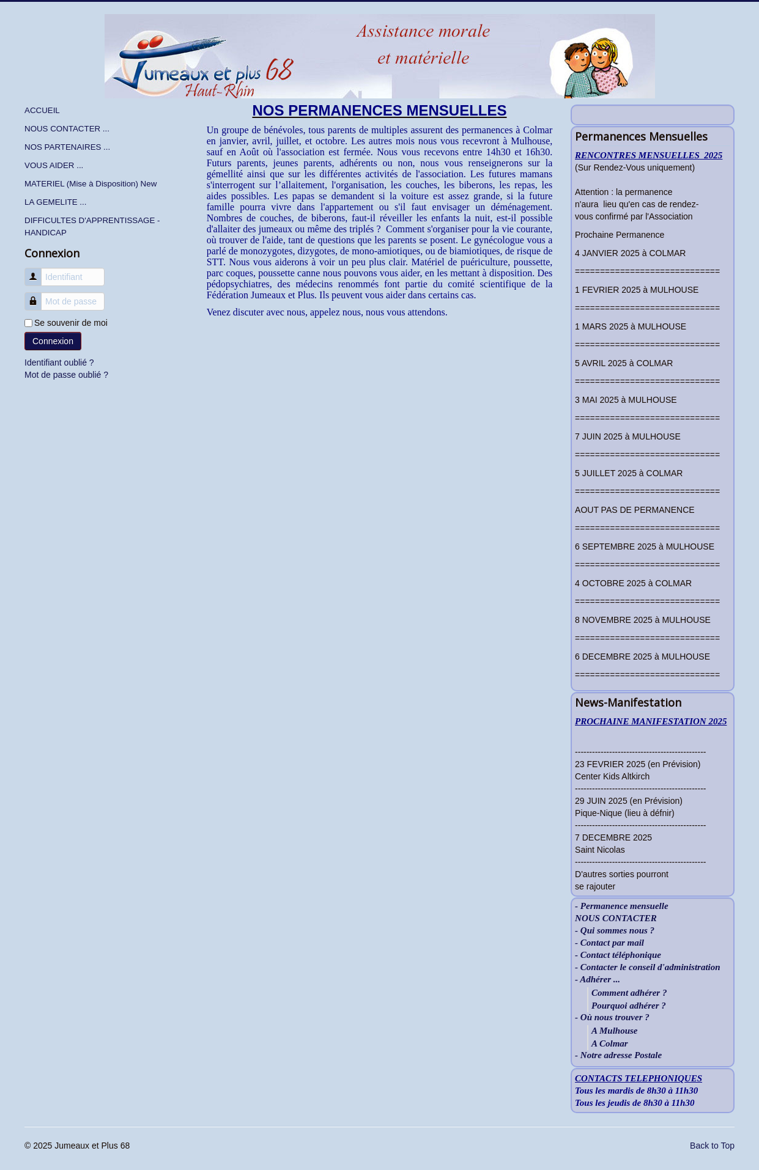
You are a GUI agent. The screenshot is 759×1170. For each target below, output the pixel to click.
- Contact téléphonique (618, 955)
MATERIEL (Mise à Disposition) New (90, 183)
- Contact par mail (609, 942)
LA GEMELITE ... (55, 202)
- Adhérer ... (597, 979)
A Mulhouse (614, 1031)
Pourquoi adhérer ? (628, 1005)
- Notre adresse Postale (618, 1055)
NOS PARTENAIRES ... (67, 147)
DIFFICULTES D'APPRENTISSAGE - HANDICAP (92, 226)
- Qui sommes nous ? (614, 930)
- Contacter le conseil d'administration (647, 967)
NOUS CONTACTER (616, 918)
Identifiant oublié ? (59, 362)
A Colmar (609, 1043)
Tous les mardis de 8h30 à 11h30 (636, 1090)
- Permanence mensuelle (621, 906)
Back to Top (712, 1145)
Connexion (52, 341)
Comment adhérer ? (629, 993)
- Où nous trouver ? (612, 1017)
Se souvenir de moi (71, 323)
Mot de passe (37, 295)
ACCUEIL (42, 110)
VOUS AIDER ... (53, 165)
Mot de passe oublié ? (66, 375)
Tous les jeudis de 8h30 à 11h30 (634, 1103)
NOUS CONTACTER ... (66, 128)
